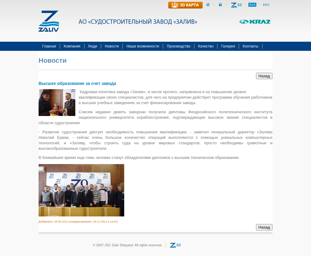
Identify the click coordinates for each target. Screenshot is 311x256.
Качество (206, 46)
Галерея (228, 46)
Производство (178, 46)
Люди (92, 46)
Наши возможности (142, 46)
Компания (72, 46)
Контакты (250, 46)
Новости (112, 46)
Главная (49, 46)
